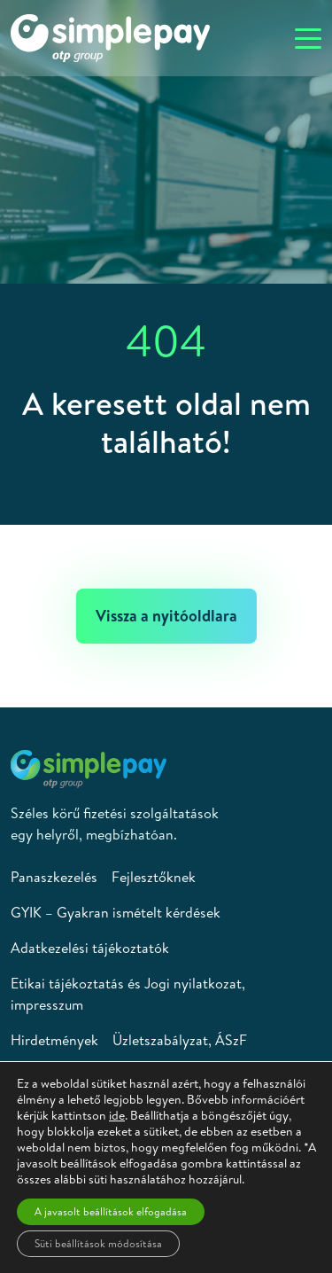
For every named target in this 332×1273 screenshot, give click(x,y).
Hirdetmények (54, 1040)
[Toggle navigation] (308, 37)
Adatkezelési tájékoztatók (90, 947)
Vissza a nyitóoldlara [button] (166, 616)
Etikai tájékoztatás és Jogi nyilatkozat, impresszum (128, 993)
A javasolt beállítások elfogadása (111, 1211)
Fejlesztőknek (154, 876)
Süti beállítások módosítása (98, 1243)
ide (117, 1115)
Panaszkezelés (54, 876)
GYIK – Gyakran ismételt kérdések (115, 912)
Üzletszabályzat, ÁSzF (179, 1040)
